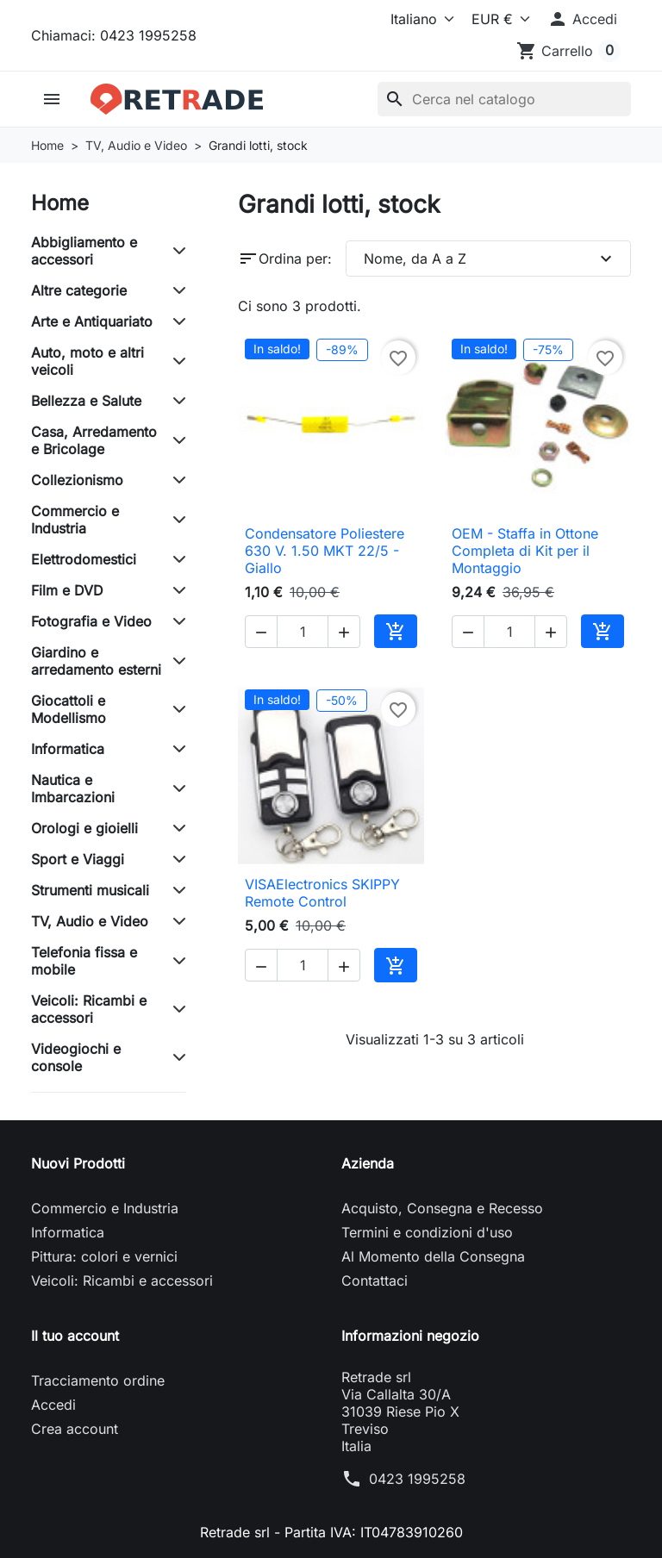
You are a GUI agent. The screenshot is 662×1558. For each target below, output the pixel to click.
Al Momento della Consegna (433, 1256)
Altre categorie (79, 290)
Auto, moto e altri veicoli (87, 361)
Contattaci (374, 1280)
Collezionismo (77, 480)
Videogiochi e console (76, 1057)
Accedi (53, 1404)
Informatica (67, 748)
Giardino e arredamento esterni (96, 661)
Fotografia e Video (91, 621)
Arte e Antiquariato (92, 321)
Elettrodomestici (83, 559)
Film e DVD (67, 590)
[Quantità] (302, 631)
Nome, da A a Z (490, 258)
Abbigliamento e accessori (84, 251)
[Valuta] (497, 18)
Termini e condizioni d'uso (427, 1232)
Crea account (74, 1428)
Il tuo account (75, 1335)
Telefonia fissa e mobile (84, 961)
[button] (582, 18)
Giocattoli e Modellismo (68, 709)
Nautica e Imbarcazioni (73, 788)
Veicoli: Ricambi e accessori (89, 1009)
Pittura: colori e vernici (104, 1256)
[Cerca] (504, 99)
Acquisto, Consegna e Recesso (442, 1208)
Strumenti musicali (90, 890)
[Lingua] (419, 18)
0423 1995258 (417, 1478)
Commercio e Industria (75, 519)
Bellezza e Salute (86, 400)
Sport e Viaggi (77, 859)
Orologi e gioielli (84, 828)
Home (60, 202)
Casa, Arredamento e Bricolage (94, 440)
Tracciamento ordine (98, 1380)
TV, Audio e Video (89, 921)
